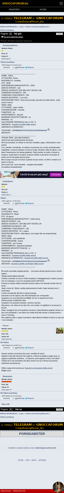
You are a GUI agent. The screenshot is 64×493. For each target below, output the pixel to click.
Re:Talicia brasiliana (9, 393)
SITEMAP (42, 460)
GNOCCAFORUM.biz (15, 3)
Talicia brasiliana (7, 62)
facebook (6, 67)
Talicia (3, 198)
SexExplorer (8, 181)
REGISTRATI (14, 9)
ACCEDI (43, 9)
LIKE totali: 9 (6, 59)
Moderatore (7, 376)
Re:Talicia (5, 342)
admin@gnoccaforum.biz (45, 448)
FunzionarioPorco (10, 45)
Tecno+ (6, 326)
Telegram (30, 67)
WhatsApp (21, 67)
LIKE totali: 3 (6, 195)
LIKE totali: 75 (6, 390)
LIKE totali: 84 (6, 339)
